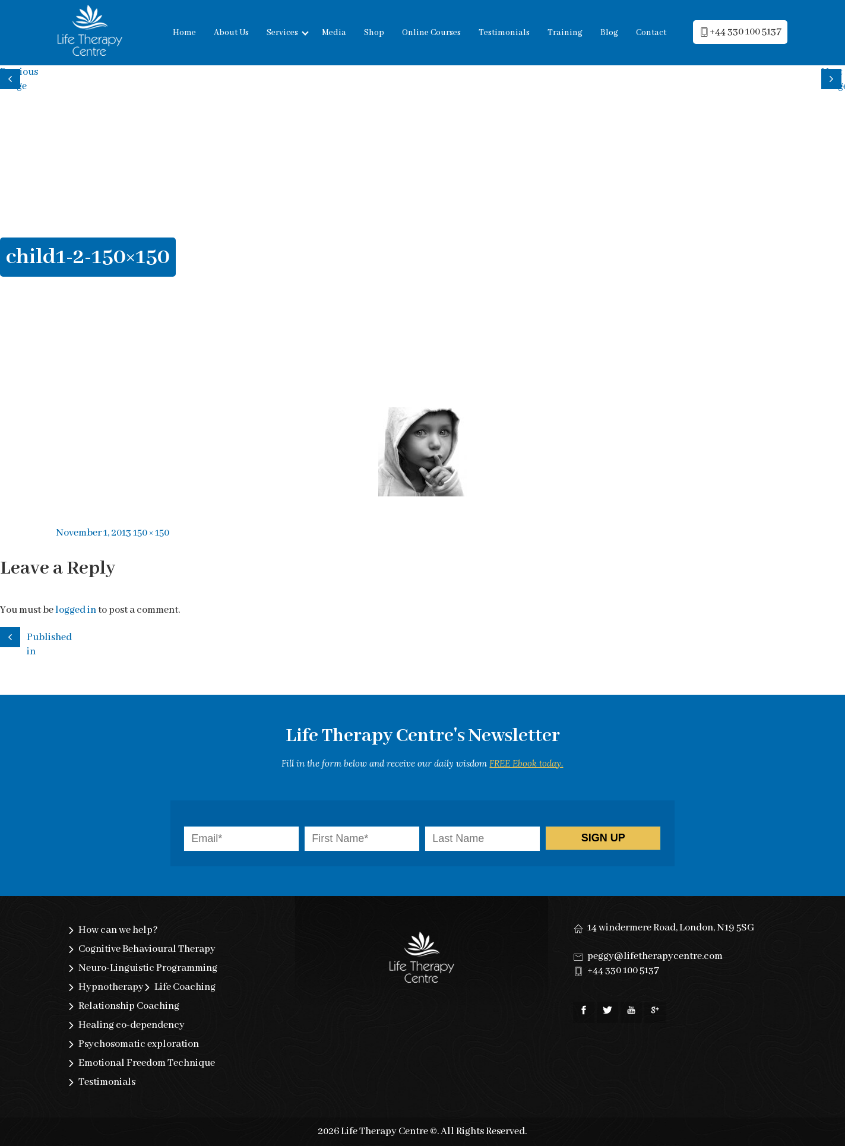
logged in (75, 610)
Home (184, 32)
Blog (609, 32)
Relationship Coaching (128, 1006)
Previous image (12, 77)
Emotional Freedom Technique (146, 1063)
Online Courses (431, 32)
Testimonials (504, 32)
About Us (231, 32)
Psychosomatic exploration (138, 1044)
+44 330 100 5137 (623, 970)
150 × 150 (151, 533)
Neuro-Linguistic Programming (147, 968)
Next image (833, 77)
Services (282, 32)
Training (565, 32)
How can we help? (118, 930)
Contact (651, 32)
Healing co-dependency (131, 1025)
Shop (374, 32)
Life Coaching (185, 987)
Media (334, 32)
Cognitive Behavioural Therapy (147, 949)
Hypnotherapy (111, 987)
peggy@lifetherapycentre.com (655, 956)
